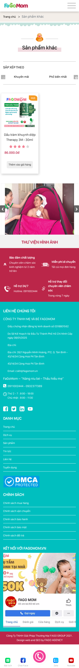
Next (76, 77)
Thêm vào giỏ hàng (20, 164)
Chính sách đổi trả (13, 535)
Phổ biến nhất (58, 76)
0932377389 (34, 386)
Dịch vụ (7, 435)
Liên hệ (7, 459)
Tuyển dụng (10, 467)
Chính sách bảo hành (15, 519)
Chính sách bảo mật (15, 527)
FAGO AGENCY (53, 640)
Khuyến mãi (21, 76)
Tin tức (7, 451)
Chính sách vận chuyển (16, 511)
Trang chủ (9, 16)
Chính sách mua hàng (16, 503)
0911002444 (15, 386)
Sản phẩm (9, 443)
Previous (2, 208)
